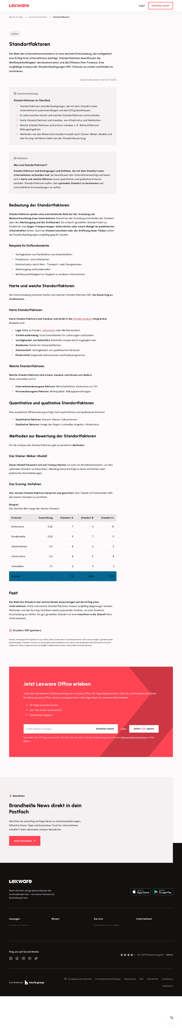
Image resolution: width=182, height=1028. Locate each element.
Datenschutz (130, 1010)
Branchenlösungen (18, 952)
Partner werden (101, 941)
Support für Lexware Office (106, 925)
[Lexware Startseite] (19, 5)
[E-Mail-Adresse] (71, 728)
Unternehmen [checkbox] (144, 918)
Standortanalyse (82, 318)
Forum (97, 957)
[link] (20, 881)
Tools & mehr (57, 931)
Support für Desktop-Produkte (108, 952)
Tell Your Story (58, 941)
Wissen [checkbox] (55, 918)
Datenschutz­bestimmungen (133, 737)
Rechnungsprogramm (19, 931)
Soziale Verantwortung (147, 936)
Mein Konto (99, 962)
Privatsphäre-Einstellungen (108, 1010)
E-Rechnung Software (19, 925)
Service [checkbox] (98, 918)
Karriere (140, 941)
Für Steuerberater (102, 936)
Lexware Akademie (60, 936)
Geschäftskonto (16, 946)
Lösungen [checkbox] (14, 918)
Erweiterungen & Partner (20, 957)
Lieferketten (152, 1010)
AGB (25, 741)
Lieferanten (48, 330)
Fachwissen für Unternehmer (64, 925)
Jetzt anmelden (23, 840)
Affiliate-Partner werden (105, 946)
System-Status (101, 931)
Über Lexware (142, 925)
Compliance (167, 1010)
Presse (139, 931)
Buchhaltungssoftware (19, 936)
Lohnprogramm (16, 941)
